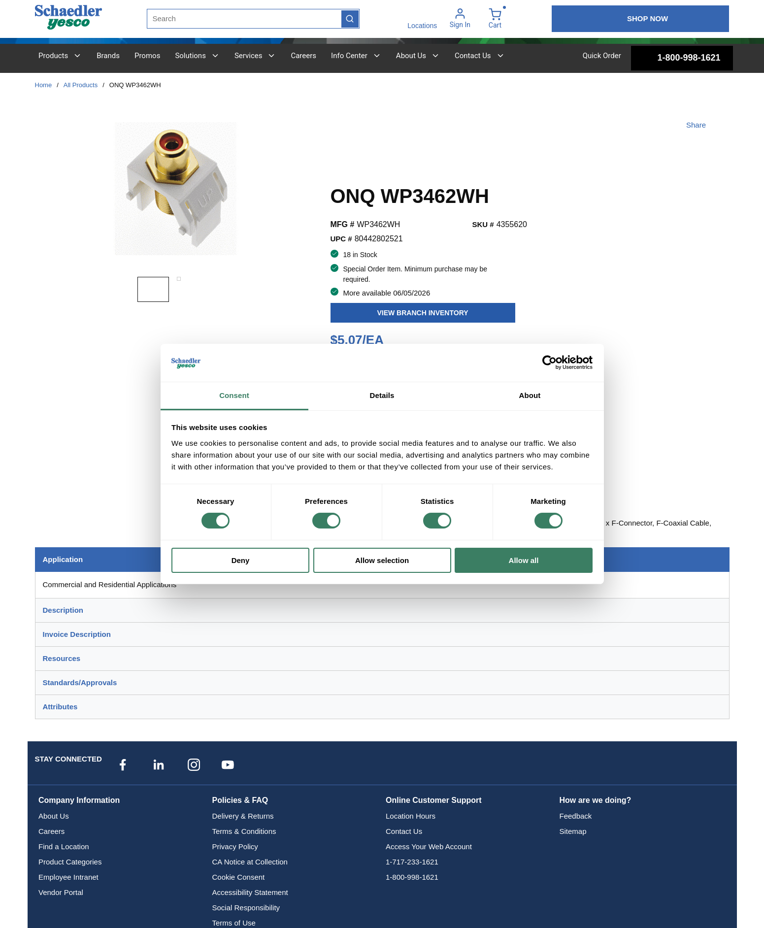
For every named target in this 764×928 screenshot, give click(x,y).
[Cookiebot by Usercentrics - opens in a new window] (549, 362)
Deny (241, 560)
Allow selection (382, 560)
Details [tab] (382, 395)
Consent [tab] (234, 395)
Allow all (524, 560)
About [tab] (530, 395)
